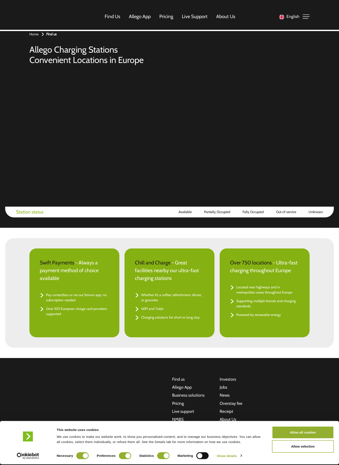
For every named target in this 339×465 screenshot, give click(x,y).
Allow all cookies (303, 433)
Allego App (140, 17)
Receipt (226, 412)
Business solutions (188, 395)
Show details (227, 456)
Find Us (113, 17)
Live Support (195, 17)
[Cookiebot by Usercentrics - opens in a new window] (28, 456)
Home (33, 34)
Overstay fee (231, 404)
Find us (178, 379)
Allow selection (303, 447)
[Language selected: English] (288, 17)
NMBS (178, 420)
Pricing (167, 17)
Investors (228, 379)
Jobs (223, 387)
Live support (183, 412)
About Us (226, 17)
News (225, 395)
